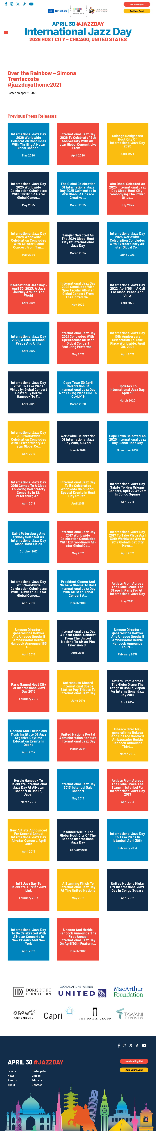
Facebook (6, 4)
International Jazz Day (78, 31)
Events (12, 1071)
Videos (36, 1075)
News (11, 1075)
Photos (12, 1080)
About (11, 1085)
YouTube (31, 4)
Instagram (12, 4)
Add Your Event (137, 11)
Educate (37, 1080)
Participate (39, 1071)
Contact (37, 1085)
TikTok (24, 4)
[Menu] (5, 33)
